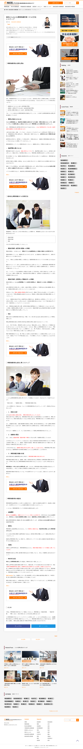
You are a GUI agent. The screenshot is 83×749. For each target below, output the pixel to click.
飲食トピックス (47, 6)
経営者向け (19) (49, 704)
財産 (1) (33, 701)
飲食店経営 (50, 721)
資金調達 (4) (43, 698)
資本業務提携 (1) (9, 701)
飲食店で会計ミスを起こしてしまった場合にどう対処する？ (72, 79)
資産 (49, 726)
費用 (49, 728)
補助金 (49, 736)
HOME (6, 9)
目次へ (7, 174)
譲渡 (49, 732)
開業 (38, 723)
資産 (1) (51, 698)
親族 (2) (24, 704)
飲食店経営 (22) (18, 698)
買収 (38, 730)
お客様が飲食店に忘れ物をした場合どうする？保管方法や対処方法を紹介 (72, 72)
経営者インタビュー (37, 6)
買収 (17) (26, 701)
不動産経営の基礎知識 (25, 6)
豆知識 (38, 732)
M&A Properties (9, 575)
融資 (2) (39, 704)
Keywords (77, 192)
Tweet (8, 24)
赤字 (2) (34, 698)
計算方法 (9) (8, 704)
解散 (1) (16, 704)
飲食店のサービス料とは (71, 97)
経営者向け (50, 738)
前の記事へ (38, 639)
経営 (49, 740)
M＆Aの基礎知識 (15, 6)
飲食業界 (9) (8, 698)
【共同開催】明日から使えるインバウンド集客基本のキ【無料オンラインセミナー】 (72, 130)
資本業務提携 (40, 728)
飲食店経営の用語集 (70, 6)
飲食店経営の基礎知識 (58, 6)
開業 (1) (27, 698)
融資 (38, 738)
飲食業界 (39, 721)
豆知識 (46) (42, 701)
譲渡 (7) (49, 701)
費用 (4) (18, 701)
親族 (38, 736)
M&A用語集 (6, 6)
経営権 (38, 740)
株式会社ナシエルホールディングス (10, 724)
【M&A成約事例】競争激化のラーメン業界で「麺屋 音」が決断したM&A (69, 137)
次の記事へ (23, 639)
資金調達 (39, 726)
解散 (49, 734)
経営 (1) (15, 706)
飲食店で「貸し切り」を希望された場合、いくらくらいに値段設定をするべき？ (72, 85)
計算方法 (39, 734)
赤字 (49, 723)
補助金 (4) (32, 704)
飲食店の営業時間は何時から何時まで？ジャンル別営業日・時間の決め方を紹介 (72, 92)
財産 (49, 730)
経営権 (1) (8, 706)
